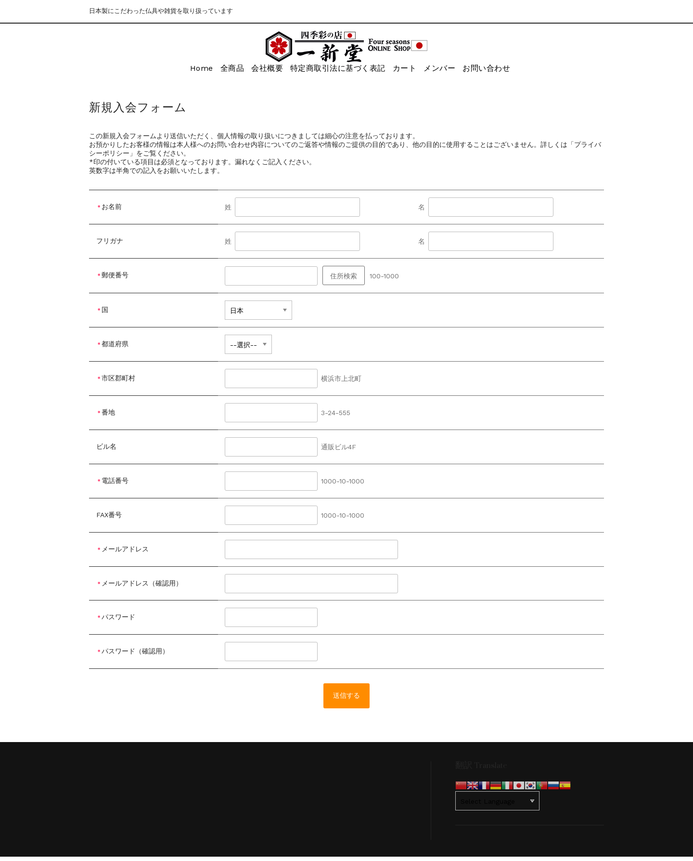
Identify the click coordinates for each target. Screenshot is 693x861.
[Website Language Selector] (497, 805)
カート (405, 71)
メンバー (447, 71)
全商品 (220, 71)
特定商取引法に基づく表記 (336, 71)
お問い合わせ (499, 71)
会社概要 (263, 71)
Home (183, 71)
